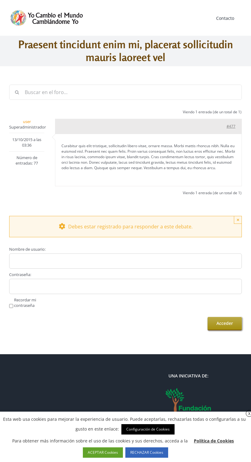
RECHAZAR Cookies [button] (146, 452)
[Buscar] (16, 92)
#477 (231, 126)
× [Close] (238, 219)
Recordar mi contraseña (25, 302)
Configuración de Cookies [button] (148, 429)
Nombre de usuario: (27, 249)
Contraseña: (20, 274)
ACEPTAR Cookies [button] (103, 452)
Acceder (224, 323)
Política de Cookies (214, 441)
